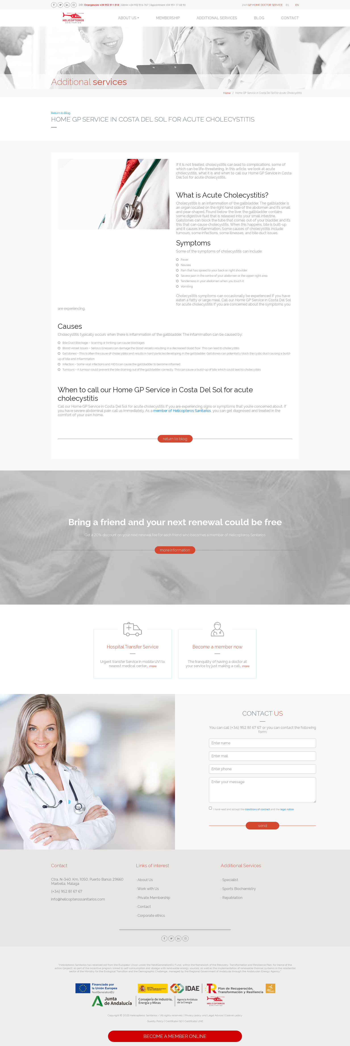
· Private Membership (153, 898)
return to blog (175, 439)
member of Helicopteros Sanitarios (182, 411)
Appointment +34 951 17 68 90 (167, 4)
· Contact (143, 907)
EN (297, 4)
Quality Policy (155, 1021)
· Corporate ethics (150, 915)
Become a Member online (175, 1036)
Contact (290, 18)
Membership (168, 18)
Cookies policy (233, 1015)
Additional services (217, 18)
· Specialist (229, 880)
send (262, 825)
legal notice (287, 809)
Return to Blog (60, 113)
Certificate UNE (194, 1021)
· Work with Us (147, 889)
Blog (259, 18)
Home (227, 93)
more (152, 666)
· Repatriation (231, 898)
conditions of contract (257, 809)
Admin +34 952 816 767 (134, 4)
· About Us (144, 880)
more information (175, 550)
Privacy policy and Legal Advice (204, 1015)
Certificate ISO (174, 1021)
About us (127, 18)
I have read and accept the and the (253, 809)
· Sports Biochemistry (238, 889)
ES (287, 4)
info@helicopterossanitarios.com (78, 899)
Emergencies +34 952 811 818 (101, 4)
